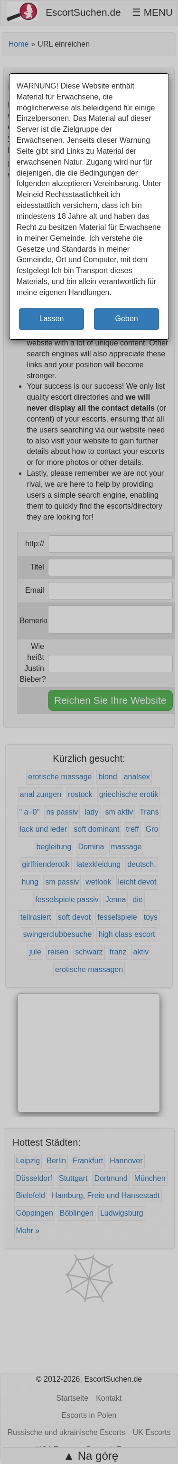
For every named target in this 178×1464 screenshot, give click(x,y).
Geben (126, 318)
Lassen (51, 318)
